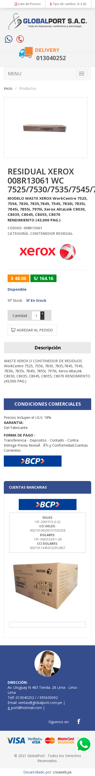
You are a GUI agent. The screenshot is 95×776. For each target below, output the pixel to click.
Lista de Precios (28, 4)
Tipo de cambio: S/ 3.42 (68, 4)
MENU (15, 74)
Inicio (8, 88)
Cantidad (20, 315)
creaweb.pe (62, 772)
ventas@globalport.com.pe (40, 702)
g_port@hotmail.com (25, 707)
